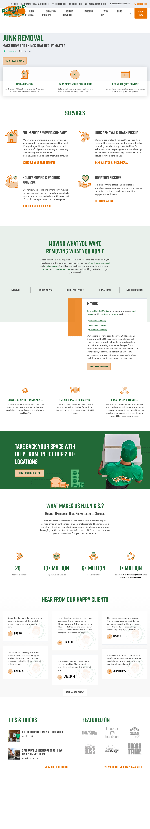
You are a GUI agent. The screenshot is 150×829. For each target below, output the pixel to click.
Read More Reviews (75, 692)
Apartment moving (99, 328)
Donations (105, 290)
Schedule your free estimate (39, 162)
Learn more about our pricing (75, 84)
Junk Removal (53, 13)
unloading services (76, 269)
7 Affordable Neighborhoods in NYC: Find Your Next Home (42, 752)
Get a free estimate (14, 61)
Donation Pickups (70, 13)
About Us (81, 4)
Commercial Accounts (47, 4)
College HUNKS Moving (99, 310)
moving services (61, 266)
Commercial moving (99, 332)
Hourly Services (88, 13)
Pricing (101, 13)
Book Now (140, 13)
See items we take (105, 201)
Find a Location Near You (29, 473)
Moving (41, 13)
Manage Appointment (120, 4)
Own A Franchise (97, 4)
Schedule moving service (37, 206)
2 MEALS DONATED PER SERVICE (75, 399)
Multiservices (134, 290)
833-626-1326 (142, 4)
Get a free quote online (125, 84)
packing (58, 269)
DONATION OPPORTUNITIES (124, 399)
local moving (93, 314)
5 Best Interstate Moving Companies (42, 732)
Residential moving (99, 323)
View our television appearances (123, 767)
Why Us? (111, 13)
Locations (67, 4)
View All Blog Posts (56, 767)
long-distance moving (116, 314)
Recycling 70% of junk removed (25, 399)
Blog (120, 13)
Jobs (30, 4)
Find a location (24, 84)
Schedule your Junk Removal (111, 162)
